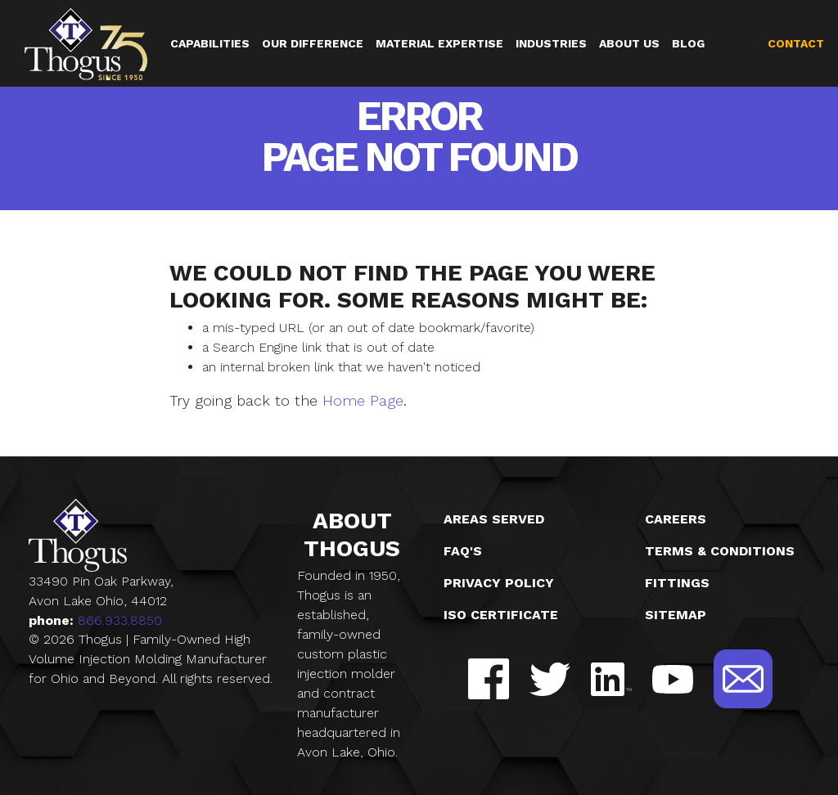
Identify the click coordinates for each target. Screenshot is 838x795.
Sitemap (675, 614)
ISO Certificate (501, 614)
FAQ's (463, 551)
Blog (688, 43)
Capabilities (210, 43)
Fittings (677, 583)
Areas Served (494, 519)
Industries (551, 43)
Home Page (362, 400)
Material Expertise (439, 43)
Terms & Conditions (720, 551)
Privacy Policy (499, 583)
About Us (629, 43)
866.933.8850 (120, 620)
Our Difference (312, 43)
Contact (796, 43)
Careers (675, 519)
